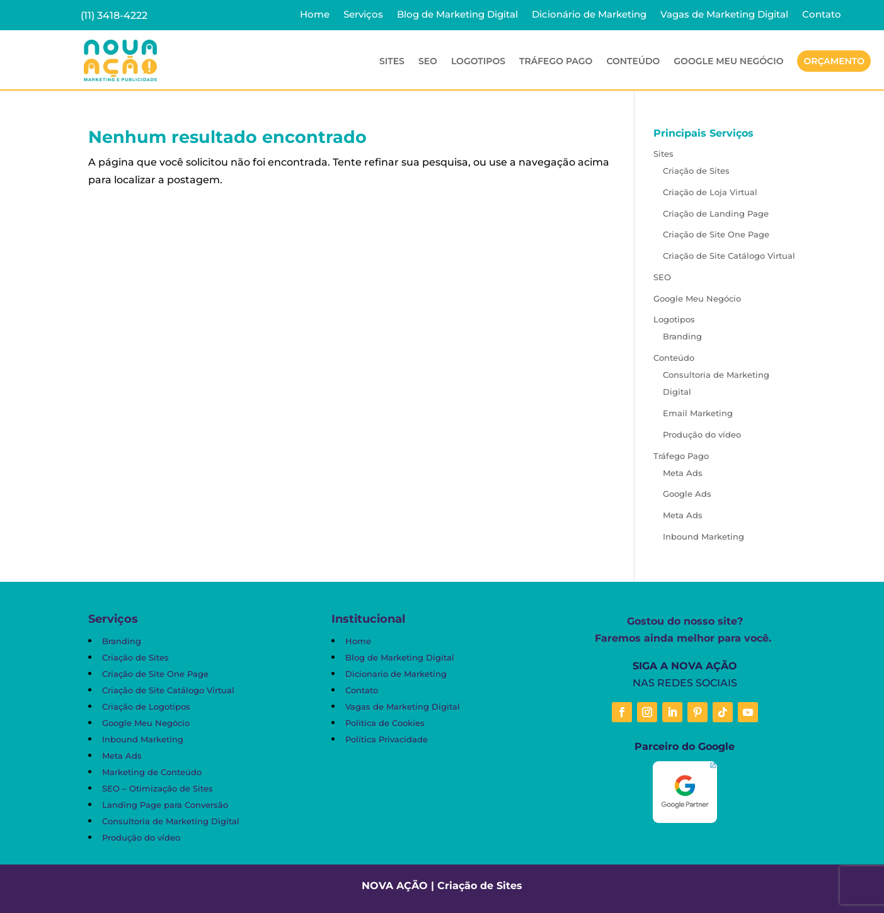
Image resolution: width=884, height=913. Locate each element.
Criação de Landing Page (716, 213)
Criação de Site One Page (716, 234)
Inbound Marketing (703, 536)
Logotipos (478, 62)
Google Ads (687, 494)
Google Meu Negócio (728, 62)
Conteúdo (633, 62)
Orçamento (833, 61)
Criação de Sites (696, 171)
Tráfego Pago (555, 62)
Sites (392, 62)
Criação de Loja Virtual (710, 192)
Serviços (363, 15)
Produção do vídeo (702, 434)
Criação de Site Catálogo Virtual (729, 256)
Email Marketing (698, 413)
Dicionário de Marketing (589, 15)
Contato (821, 15)
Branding (682, 336)
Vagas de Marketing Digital (724, 15)
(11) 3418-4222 (114, 15)
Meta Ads (683, 473)
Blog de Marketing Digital (457, 15)
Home (315, 15)
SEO (427, 62)
